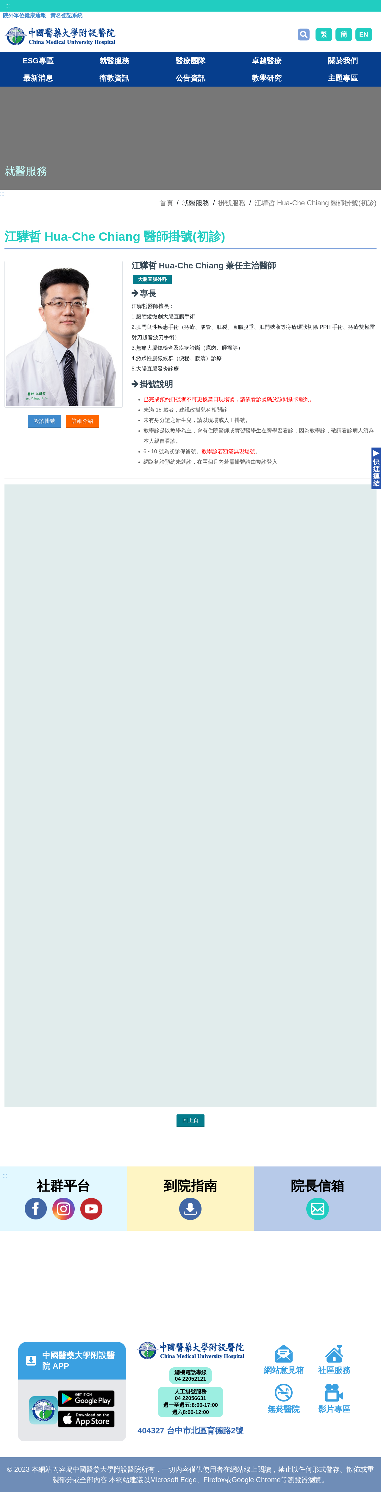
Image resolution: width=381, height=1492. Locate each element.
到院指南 (190, 1209)
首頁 (166, 203)
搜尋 (304, 34)
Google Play (86, 1398)
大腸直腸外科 (152, 279)
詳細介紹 (82, 421)
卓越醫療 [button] (267, 61)
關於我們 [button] (343, 61)
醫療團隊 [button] (190, 61)
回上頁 (190, 1120)
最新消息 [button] (38, 78)
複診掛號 (44, 421)
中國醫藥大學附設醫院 (190, 1350)
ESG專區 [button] (38, 61)
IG (63, 1209)
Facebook (36, 1209)
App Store (86, 1419)
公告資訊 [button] (190, 78)
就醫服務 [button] (114, 61)
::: (7, 6)
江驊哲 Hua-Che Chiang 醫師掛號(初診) (315, 203)
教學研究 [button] (267, 78)
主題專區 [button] (343, 78)
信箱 (317, 1209)
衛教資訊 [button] (114, 78)
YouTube (91, 1209)
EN (363, 34)
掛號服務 (232, 203)
